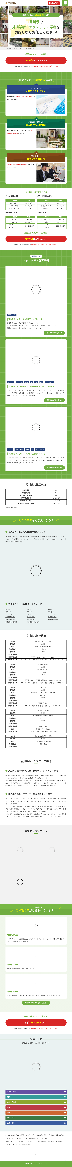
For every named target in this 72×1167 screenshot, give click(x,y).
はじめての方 (30, 1135)
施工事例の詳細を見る (54, 333)
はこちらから (36, 60)
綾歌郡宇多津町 (10, 619)
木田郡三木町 (31, 617)
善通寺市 (8, 612)
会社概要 (51, 1141)
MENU (65, 3)
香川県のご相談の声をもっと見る (36, 1003)
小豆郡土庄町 (52, 614)
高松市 (7, 609)
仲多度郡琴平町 (53, 619)
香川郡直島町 (52, 617)
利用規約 (59, 1141)
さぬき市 (51, 612)
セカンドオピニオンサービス (15, 1141)
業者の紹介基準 (41, 1135)
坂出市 (50, 609)
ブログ (8, 1145)
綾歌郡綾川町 (31, 619)
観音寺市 (29, 612)
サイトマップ (31, 1141)
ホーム (7, 1135)
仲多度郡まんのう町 (33, 622)
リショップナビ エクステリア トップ (14, 48)
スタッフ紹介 (44, 1138)
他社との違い (10, 1138)
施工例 (15, 1145)
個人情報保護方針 (24, 1145)
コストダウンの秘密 (17, 1135)
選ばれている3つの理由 (56, 1135)
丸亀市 (29, 609)
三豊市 (29, 614)
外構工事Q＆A (33, 1138)
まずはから (36, 1023)
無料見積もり (53, 3)
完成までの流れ (22, 1138)
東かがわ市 (9, 614)
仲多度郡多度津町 (11, 622)
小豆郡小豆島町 (10, 617)
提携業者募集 (42, 1141)
